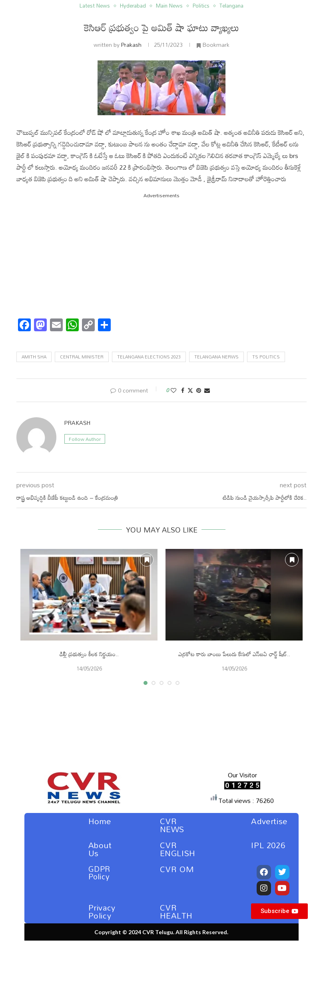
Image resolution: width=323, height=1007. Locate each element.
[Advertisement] (161, 256)
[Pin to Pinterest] (198, 390)
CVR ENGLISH (177, 849)
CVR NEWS (172, 825)
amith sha (34, 356)
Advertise (269, 821)
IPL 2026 (268, 845)
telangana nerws (216, 356)
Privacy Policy (102, 911)
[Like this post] (173, 390)
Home (99, 821)
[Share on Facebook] (182, 390)
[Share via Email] (207, 390)
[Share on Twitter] (190, 390)
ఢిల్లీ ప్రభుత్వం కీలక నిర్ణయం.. (89, 654)
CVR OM (177, 869)
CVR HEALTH (176, 911)
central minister (82, 356)
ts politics (266, 356)
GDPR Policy (99, 872)
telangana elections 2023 (149, 356)
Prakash (131, 44)
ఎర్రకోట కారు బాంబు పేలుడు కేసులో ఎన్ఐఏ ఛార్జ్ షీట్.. (234, 654)
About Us (100, 849)
